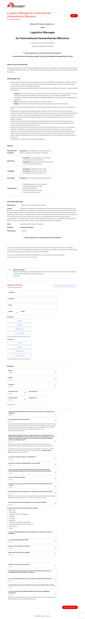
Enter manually (19, 333)
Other (11, 528)
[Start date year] (37, 393)
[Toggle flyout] (17, 313)
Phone (23, 311)
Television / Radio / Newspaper (18, 514)
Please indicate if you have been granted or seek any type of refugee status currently (31, 585)
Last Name (11, 298)
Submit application (70, 607)
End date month (13, 398)
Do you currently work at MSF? (17, 477)
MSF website (13, 526)
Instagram (12, 520)
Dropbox (19, 324)
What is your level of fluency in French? (19, 564)
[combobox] (8, 313)
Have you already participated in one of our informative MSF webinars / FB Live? (30, 578)
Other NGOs (13, 512)
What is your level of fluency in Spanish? (19, 546)
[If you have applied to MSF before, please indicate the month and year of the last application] (32, 535)
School (10, 370)
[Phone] (38, 313)
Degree (10, 377)
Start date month (13, 391)
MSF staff (12, 510)
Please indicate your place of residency (19, 419)
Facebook (12, 518)
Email (10, 305)
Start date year (33, 391)
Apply (74, 15)
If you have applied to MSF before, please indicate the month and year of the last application (30, 532)
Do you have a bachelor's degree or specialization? (22, 457)
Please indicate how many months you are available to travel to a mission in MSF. (30, 491)
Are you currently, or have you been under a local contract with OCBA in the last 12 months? (30, 484)
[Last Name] (32, 300)
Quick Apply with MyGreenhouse (65, 286)
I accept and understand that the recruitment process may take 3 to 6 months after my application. (31, 412)
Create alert (16, 276)
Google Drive (20, 329)
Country (10, 311)
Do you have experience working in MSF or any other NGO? (24, 463)
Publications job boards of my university (21, 524)
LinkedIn (12, 516)
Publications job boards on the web (19, 522)
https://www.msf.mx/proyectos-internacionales (22, 257)
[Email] (32, 307)
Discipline (11, 384)
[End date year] (37, 400)
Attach (20, 320)
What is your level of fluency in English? (19, 552)
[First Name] (32, 294)
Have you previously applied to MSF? (18, 539)
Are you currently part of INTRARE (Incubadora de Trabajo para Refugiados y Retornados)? (29, 592)
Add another (11, 404)
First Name (11, 292)
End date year (33, 398)
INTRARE (29, 597)
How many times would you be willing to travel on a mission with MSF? (27, 502)
